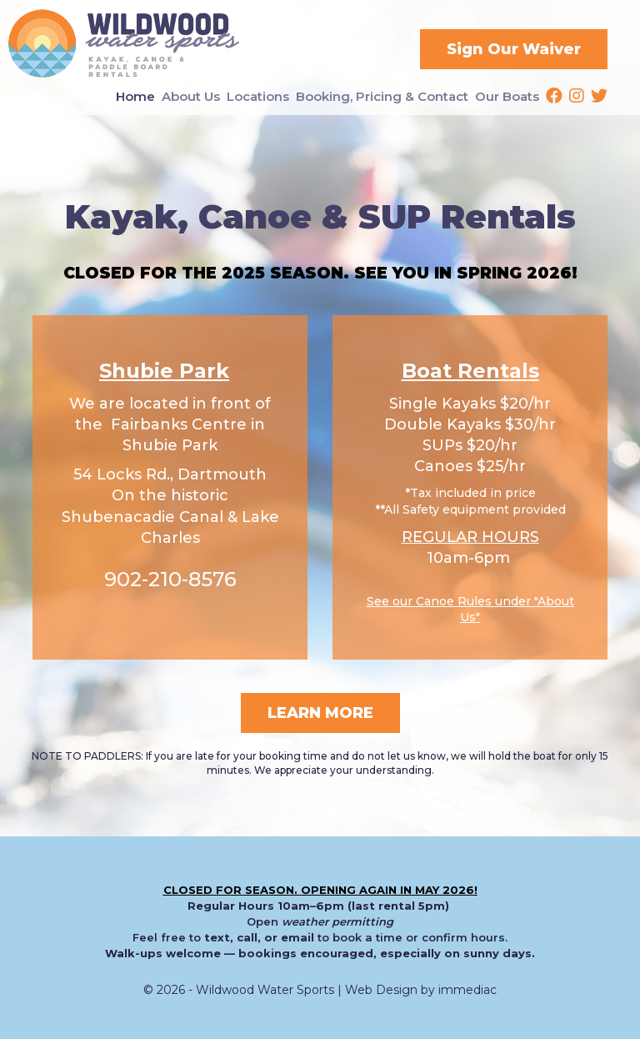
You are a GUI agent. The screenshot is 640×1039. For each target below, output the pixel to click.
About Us (191, 96)
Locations (258, 96)
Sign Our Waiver (514, 49)
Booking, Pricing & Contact (382, 96)
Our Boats (507, 96)
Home (135, 96)
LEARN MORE (320, 713)
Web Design (381, 989)
